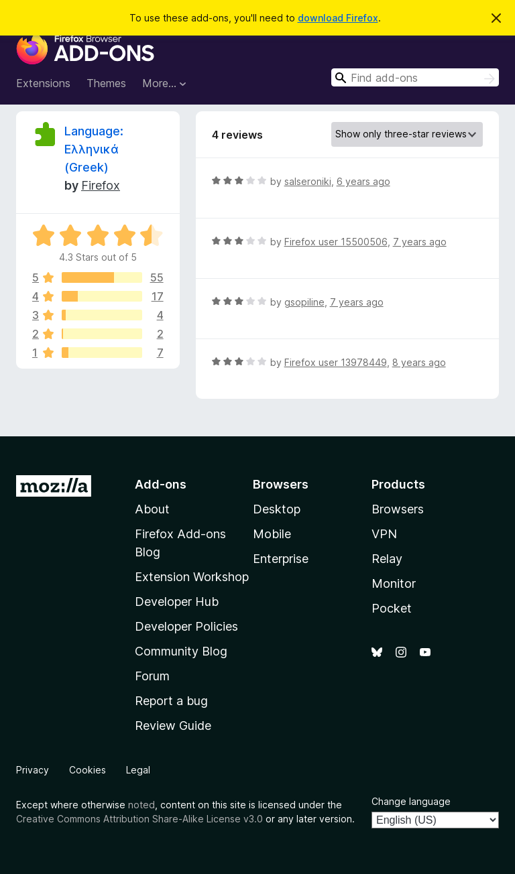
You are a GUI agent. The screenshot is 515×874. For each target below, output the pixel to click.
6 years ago (363, 181)
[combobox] (415, 77)
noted (141, 804)
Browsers (397, 509)
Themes (106, 83)
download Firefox (338, 17)
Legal (138, 769)
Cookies (87, 769)
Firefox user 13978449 (335, 362)
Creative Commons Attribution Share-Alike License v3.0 (139, 818)
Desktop (276, 509)
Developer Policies (186, 626)
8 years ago (419, 362)
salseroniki (307, 181)
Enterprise (280, 559)
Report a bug (171, 701)
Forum (152, 676)
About (152, 509)
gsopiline (304, 302)
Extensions (43, 83)
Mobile (272, 534)
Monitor (393, 583)
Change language (411, 801)
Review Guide (173, 726)
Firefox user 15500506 (336, 241)
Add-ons (160, 484)
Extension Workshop (192, 577)
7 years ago (420, 241)
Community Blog (181, 651)
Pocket (391, 608)
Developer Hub (177, 602)
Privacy (32, 769)
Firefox (100, 185)
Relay (386, 559)
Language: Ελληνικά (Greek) (93, 149)
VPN (384, 534)
